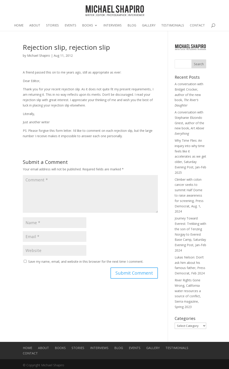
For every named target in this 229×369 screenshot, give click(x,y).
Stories (52, 25)
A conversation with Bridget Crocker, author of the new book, (189, 94)
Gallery (148, 25)
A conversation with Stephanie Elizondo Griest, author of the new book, (189, 123)
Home (18, 25)
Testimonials (172, 25)
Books (87, 25)
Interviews (112, 25)
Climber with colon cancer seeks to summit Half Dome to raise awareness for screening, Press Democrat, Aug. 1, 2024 (189, 195)
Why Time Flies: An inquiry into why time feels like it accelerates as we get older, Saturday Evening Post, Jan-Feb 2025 (190, 156)
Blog (131, 25)
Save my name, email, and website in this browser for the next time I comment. (85, 261)
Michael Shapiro (38, 55)
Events (70, 25)
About (34, 25)
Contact (197, 25)
